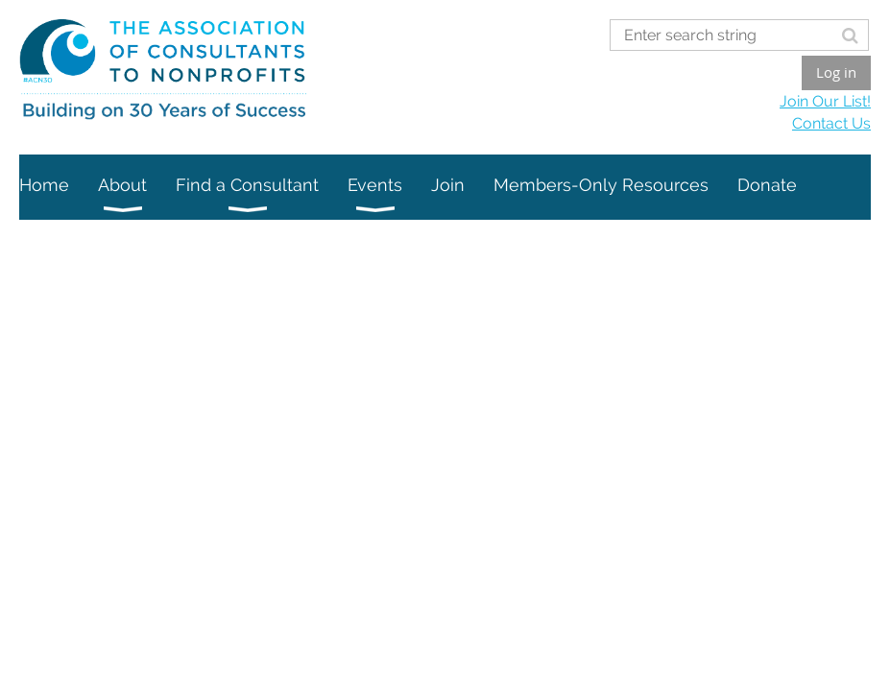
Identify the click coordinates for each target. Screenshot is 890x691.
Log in (836, 72)
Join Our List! (825, 101)
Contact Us (831, 123)
